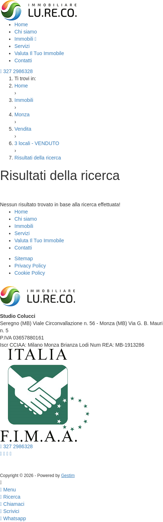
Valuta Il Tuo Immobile (39, 53)
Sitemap (23, 258)
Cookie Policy (29, 273)
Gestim (68, 475)
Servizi (22, 46)
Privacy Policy (30, 266)
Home (21, 24)
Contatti (23, 60)
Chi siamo (25, 32)
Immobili (25, 39)
